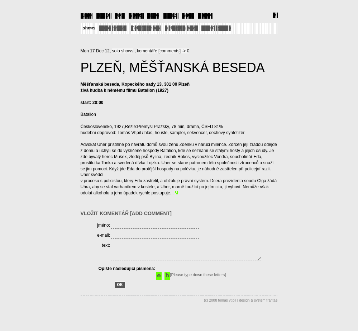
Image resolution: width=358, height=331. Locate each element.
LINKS (170, 15)
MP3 (120, 15)
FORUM (205, 15)
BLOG (153, 15)
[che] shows (146, 28)
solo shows (113, 28)
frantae (271, 312)
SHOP (188, 15)
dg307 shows (216, 28)
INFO (87, 15)
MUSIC (103, 15)
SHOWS (136, 15)
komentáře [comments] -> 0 (163, 50)
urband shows (181, 28)
